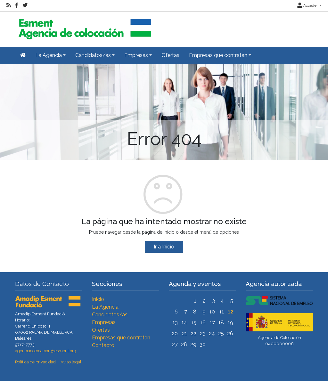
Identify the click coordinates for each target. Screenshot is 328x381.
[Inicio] (84, 26)
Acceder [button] (308, 5)
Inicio (98, 299)
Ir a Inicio (164, 247)
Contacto (103, 345)
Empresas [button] (136, 55)
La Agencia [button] (48, 55)
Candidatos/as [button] (93, 55)
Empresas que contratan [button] (218, 55)
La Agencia (105, 307)
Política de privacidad (35, 362)
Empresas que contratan (121, 338)
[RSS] (8, 5)
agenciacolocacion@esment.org (45, 350)
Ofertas (170, 55)
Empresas (104, 322)
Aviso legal (71, 362)
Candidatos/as (109, 315)
